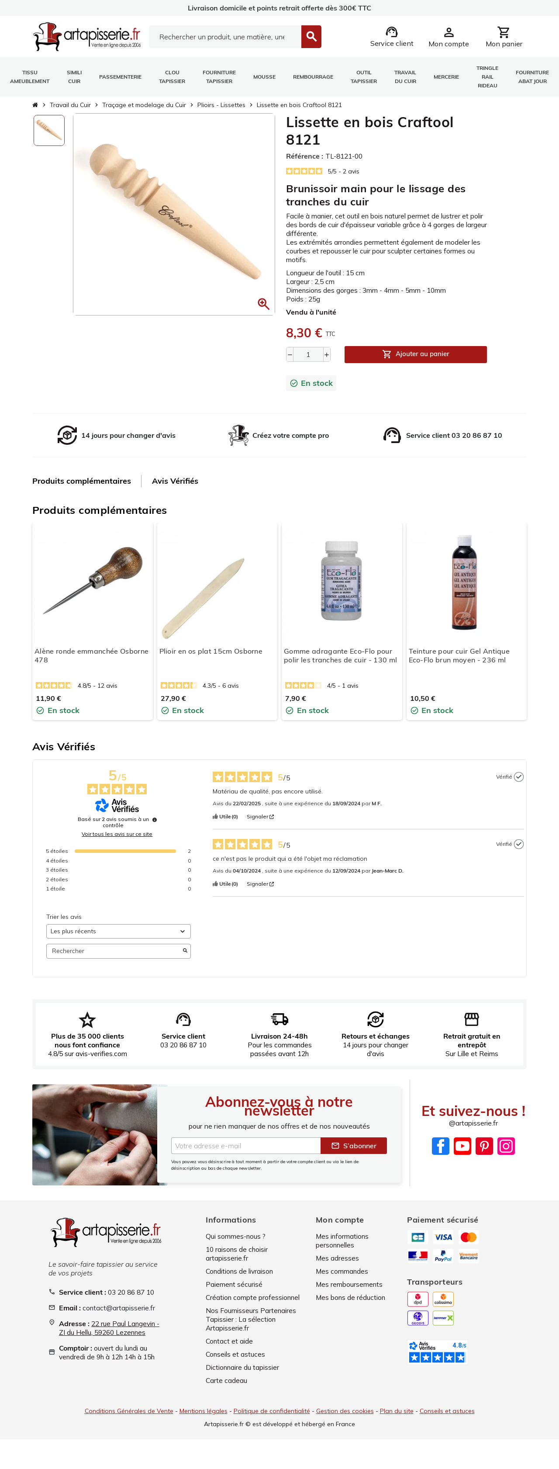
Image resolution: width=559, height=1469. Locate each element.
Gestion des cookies (345, 1420)
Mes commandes (343, 1279)
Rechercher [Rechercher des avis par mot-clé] (114, 951)
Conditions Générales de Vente (128, 1420)
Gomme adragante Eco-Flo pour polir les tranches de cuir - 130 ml (340, 656)
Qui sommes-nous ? (237, 1244)
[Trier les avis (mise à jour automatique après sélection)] (118, 931)
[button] (225, 817)
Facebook (440, 1155)
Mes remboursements (350, 1293)
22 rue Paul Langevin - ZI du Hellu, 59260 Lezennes (109, 1337)
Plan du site (397, 1420)
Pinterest (484, 1155)
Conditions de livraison (242, 1279)
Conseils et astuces (236, 1362)
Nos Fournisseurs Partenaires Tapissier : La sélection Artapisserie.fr (252, 1328)
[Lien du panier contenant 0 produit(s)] (504, 37)
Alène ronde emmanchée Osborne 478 (91, 656)
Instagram (506, 1155)
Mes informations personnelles (344, 1249)
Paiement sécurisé (235, 1293)
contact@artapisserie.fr (120, 1317)
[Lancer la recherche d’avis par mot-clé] (185, 951)
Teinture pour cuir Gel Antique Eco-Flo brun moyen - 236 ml (459, 656)
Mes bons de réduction (352, 1306)
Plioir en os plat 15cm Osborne (211, 651)
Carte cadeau (227, 1389)
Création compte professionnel (255, 1306)
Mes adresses (337, 1266)
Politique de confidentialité (272, 1420)
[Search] (225, 36)
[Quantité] (308, 354)
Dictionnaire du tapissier (244, 1376)
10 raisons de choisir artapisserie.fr (239, 1262)
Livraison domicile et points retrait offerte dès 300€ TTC (279, 7)
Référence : (304, 156)
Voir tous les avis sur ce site (117, 835)
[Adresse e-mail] (246, 1154)
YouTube (462, 1155)
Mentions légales (203, 1420)
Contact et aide (230, 1349)
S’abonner (353, 1154)
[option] (49, 130)
